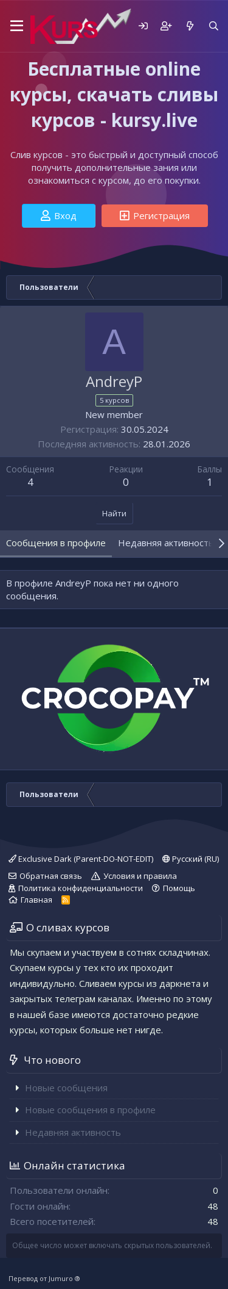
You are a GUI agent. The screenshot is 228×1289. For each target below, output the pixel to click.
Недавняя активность (73, 1132)
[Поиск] (214, 26)
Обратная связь (50, 875)
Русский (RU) (190, 858)
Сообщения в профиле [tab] (56, 542)
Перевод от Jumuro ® (44, 1278)
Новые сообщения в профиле (90, 1109)
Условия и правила (140, 875)
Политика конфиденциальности (80, 888)
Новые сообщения (66, 1087)
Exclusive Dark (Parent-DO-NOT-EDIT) (81, 858)
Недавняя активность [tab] (166, 542)
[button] (14, 26)
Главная (36, 899)
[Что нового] (189, 26)
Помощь (179, 888)
